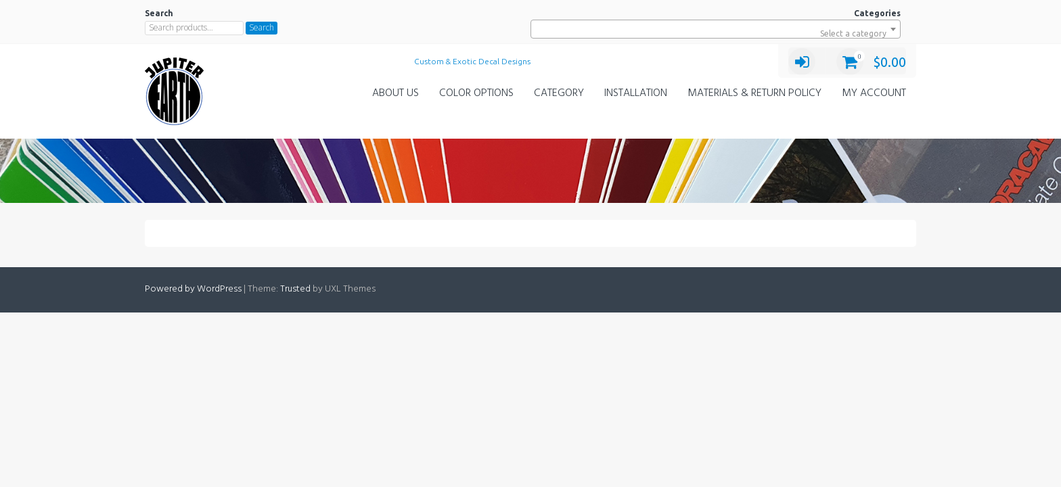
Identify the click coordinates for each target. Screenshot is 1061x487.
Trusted (295, 289)
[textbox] (715, 33)
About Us (395, 93)
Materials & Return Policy (754, 93)
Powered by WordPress (193, 289)
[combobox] (715, 29)
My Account (874, 93)
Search (261, 27)
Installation (635, 93)
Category (559, 93)
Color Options (476, 93)
